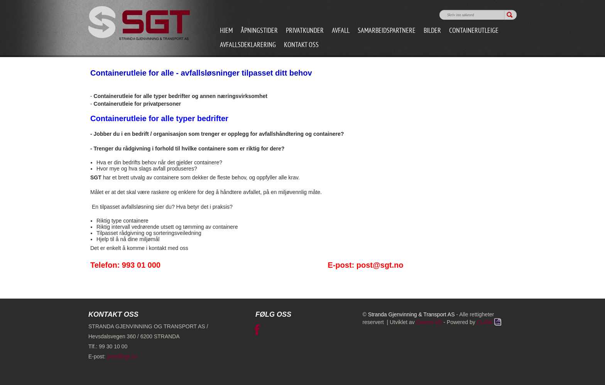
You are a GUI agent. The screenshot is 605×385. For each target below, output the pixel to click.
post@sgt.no (122, 356)
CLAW (489, 322)
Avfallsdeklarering (248, 45)
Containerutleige (474, 31)
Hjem (226, 31)
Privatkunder (305, 31)
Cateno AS (429, 322)
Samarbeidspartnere (387, 31)
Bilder (432, 31)
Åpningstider (259, 31)
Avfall (341, 31)
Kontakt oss (301, 45)
